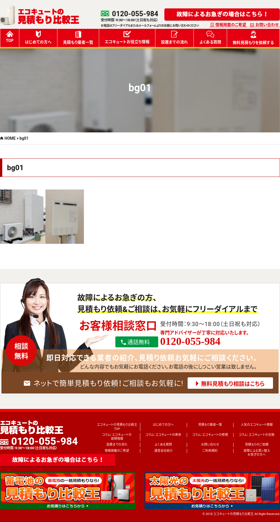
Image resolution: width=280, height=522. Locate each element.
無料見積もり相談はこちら (233, 384)
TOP (9, 37)
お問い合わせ (267, 24)
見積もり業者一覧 (78, 38)
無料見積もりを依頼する (253, 38)
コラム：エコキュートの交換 (256, 435)
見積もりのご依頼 (257, 444)
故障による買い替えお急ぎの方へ (257, 453)
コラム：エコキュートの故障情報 (117, 437)
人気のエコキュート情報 (257, 425)
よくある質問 (210, 37)
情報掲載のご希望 (230, 24)
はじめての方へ (38, 37)
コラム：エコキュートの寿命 (163, 435)
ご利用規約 (210, 451)
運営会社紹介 (163, 451)
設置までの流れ (174, 37)
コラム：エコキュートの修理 (210, 435)
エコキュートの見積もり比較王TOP (117, 426)
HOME (10, 138)
